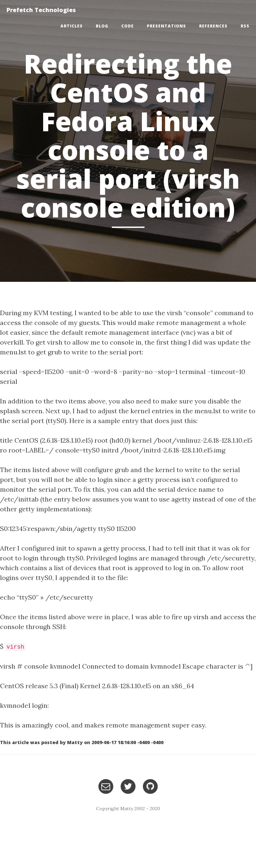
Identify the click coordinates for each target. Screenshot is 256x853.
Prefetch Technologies (41, 10)
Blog (102, 26)
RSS (245, 26)
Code (127, 26)
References (213, 26)
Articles (71, 26)
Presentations (166, 26)
